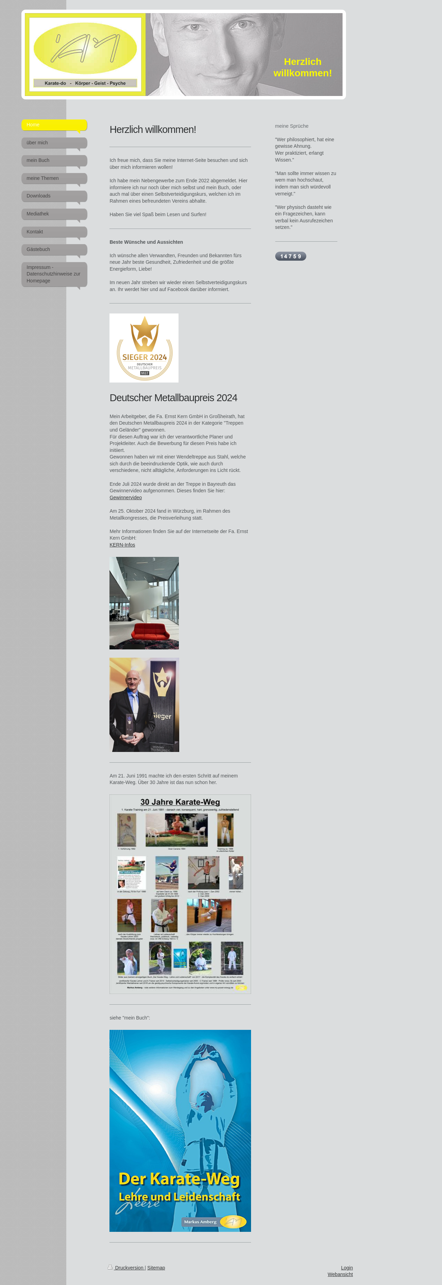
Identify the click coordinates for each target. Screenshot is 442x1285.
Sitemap (156, 1267)
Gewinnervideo (125, 497)
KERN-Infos (122, 545)
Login (347, 1267)
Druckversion (126, 1267)
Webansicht (340, 1274)
